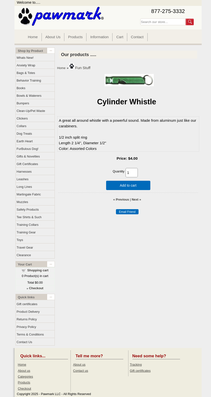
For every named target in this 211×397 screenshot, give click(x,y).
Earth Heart (25, 141)
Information (99, 37)
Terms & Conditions (30, 334)
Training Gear (26, 232)
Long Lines (24, 187)
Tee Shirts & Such (29, 217)
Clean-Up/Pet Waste (31, 111)
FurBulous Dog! (28, 149)
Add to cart (128, 185)
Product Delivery (28, 311)
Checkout (24, 388)
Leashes (22, 179)
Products (75, 37)
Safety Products (28, 209)
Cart (119, 37)
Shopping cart (37, 270)
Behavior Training (29, 80)
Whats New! (25, 58)
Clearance (24, 255)
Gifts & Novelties (28, 156)
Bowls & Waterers (29, 95)
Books (21, 88)
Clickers (22, 118)
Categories (25, 376)
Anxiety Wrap (26, 65)
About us (24, 371)
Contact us (80, 371)
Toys (20, 240)
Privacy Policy (26, 327)
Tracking (136, 364)
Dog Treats (24, 133)
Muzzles (22, 202)
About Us (53, 37)
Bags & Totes (26, 73)
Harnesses (24, 171)
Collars (22, 126)
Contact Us (24, 342)
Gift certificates (27, 304)
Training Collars (28, 225)
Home (33, 37)
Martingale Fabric (29, 194)
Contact (137, 37)
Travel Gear (25, 247)
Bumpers (23, 103)
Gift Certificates (27, 164)
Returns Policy (27, 319)
